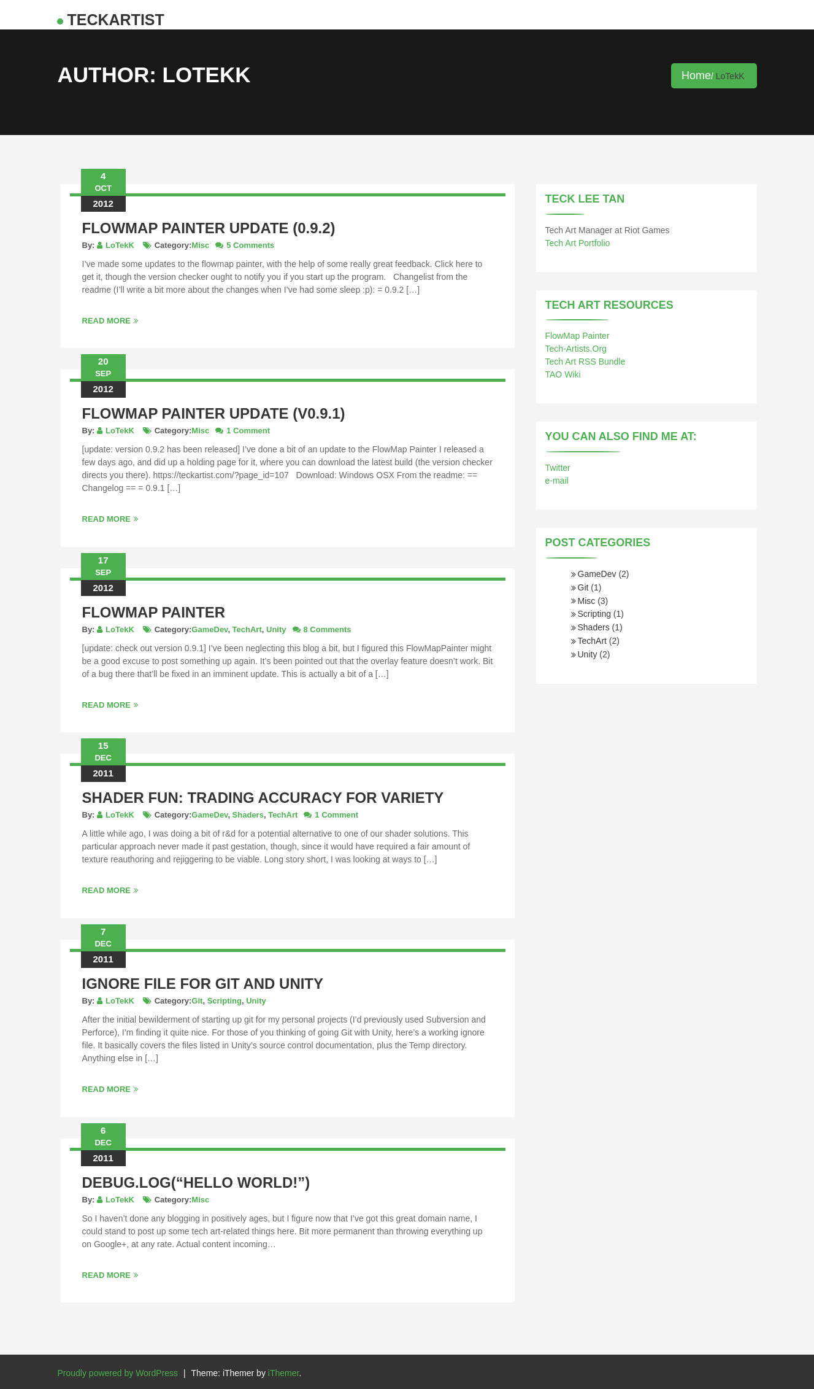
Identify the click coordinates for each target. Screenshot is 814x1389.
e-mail (557, 481)
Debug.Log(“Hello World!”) (196, 1182)
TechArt (247, 629)
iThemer (283, 1373)
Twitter (557, 468)
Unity (276, 629)
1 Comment (248, 430)
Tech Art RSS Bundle (585, 361)
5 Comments (250, 245)
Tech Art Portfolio (577, 243)
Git (196, 1000)
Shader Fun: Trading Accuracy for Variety (263, 797)
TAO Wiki (563, 374)
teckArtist (115, 19)
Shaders (248, 814)
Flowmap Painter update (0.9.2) (209, 228)
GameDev (209, 629)
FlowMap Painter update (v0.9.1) (213, 413)
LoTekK (120, 245)
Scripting (224, 1000)
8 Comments (327, 629)
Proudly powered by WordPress (118, 1373)
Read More (110, 320)
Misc (200, 245)
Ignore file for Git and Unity (203, 983)
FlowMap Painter (154, 612)
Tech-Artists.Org (576, 349)
